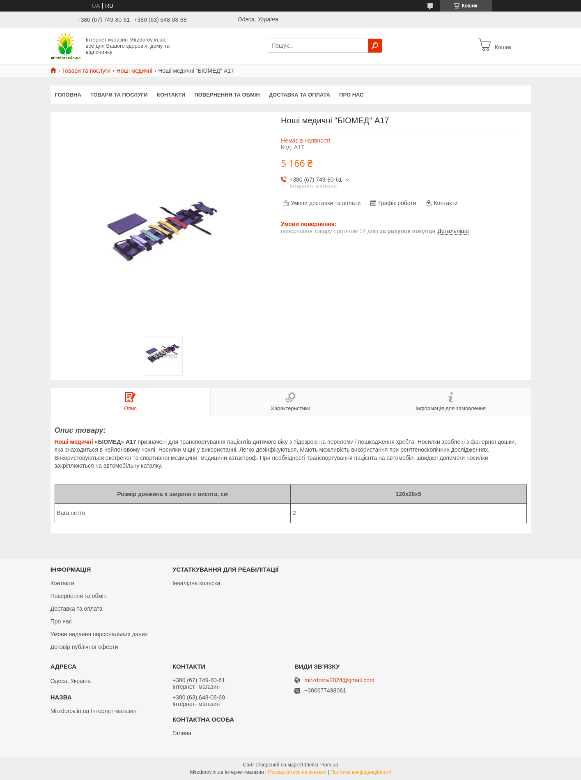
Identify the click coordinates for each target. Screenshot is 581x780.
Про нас (351, 95)
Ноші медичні (134, 70)
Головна (68, 95)
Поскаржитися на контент (297, 772)
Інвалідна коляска (196, 583)
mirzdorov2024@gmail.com (339, 680)
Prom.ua (328, 765)
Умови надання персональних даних (99, 634)
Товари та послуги (86, 70)
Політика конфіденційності (361, 772)
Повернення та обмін (226, 95)
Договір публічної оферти (84, 647)
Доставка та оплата (299, 95)
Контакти (171, 95)
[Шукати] (375, 46)
